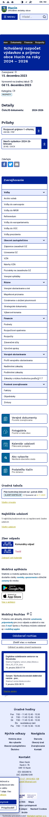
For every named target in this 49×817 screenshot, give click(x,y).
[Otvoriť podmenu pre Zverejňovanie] (44, 175)
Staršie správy (10, 679)
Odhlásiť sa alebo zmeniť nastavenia (24, 634)
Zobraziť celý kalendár (12, 545)
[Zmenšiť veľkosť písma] (26, 2)
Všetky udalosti (9, 514)
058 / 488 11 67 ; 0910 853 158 (24, 766)
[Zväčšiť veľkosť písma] (30, 2)
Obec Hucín (32, 806)
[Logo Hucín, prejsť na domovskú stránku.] (24, 9)
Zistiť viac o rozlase (24, 629)
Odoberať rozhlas (24, 623)
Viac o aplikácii (8, 589)
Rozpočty (6, 82)
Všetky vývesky (9, 490)
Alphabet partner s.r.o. (37, 803)
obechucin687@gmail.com (24, 769)
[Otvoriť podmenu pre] (44, 180)
